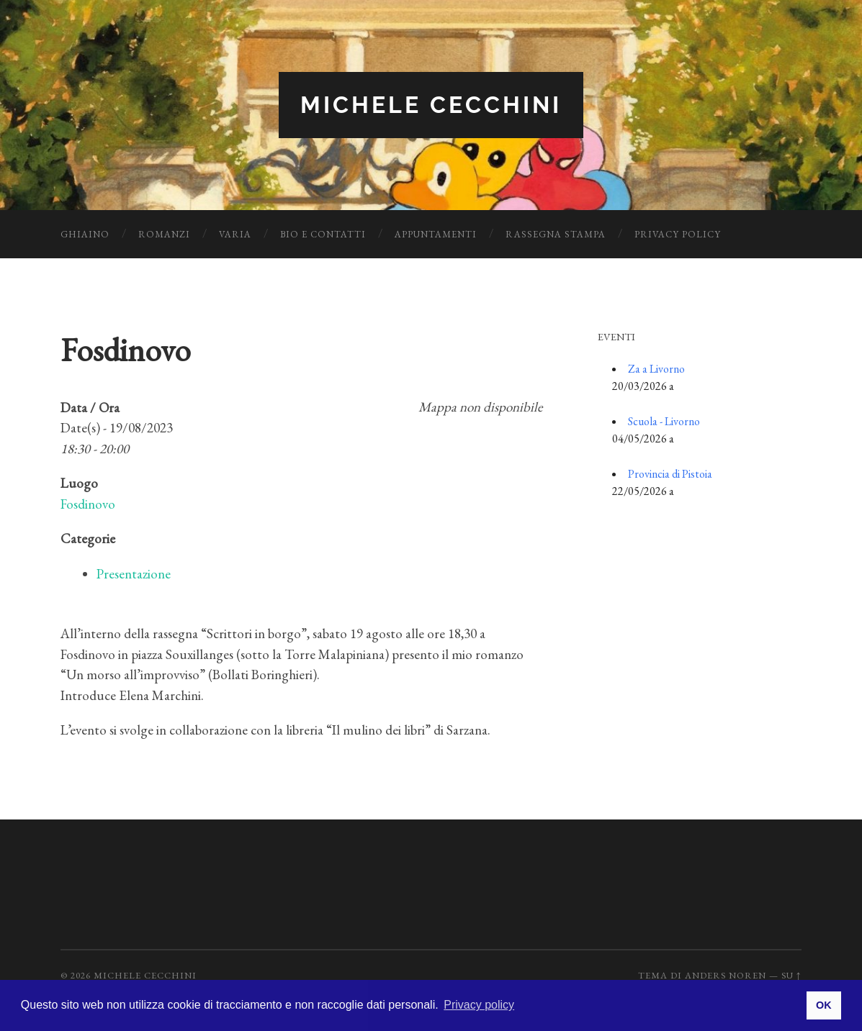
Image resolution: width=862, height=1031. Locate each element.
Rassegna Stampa (556, 234)
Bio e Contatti (323, 234)
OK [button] (824, 1005)
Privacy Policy (677, 234)
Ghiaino (84, 234)
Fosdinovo (87, 504)
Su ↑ (791, 975)
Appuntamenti (436, 234)
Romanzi (164, 234)
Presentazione (133, 574)
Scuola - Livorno (664, 421)
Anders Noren (725, 975)
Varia (235, 234)
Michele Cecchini (431, 104)
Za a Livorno (656, 368)
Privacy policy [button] (479, 1005)
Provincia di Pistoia (670, 473)
